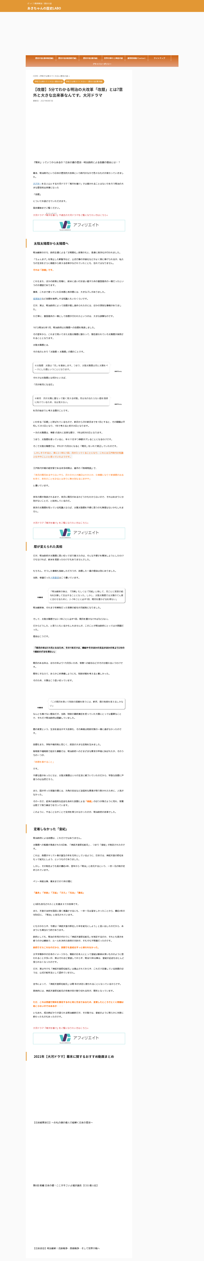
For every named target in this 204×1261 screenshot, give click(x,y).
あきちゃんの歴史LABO (44, 8)
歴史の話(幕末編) (90, 58)
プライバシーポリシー (102, 64)
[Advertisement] (102, 33)
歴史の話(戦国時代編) (67, 58)
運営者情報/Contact (136, 58)
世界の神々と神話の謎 (113, 58)
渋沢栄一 (37, 183)
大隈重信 (54, 577)
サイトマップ (159, 58)
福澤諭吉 (37, 298)
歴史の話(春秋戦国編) (44, 58)
